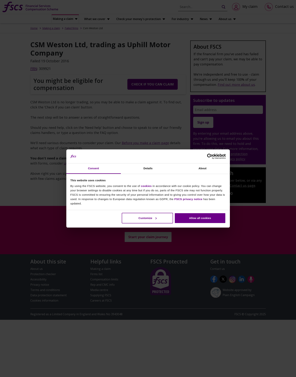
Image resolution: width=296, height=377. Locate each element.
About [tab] (203, 168)
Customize (147, 218)
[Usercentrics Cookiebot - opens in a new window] (210, 156)
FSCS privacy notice (188, 199)
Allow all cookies (200, 218)
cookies (146, 185)
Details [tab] (148, 168)
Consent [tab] (93, 168)
